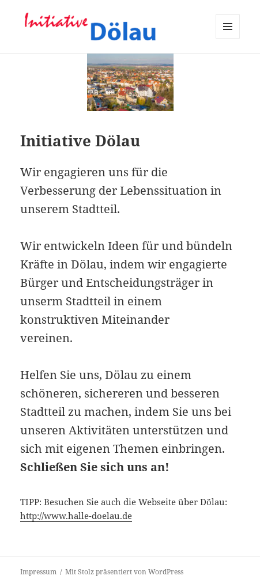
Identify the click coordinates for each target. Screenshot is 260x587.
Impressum (38, 572)
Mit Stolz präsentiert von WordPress (124, 572)
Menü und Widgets (228, 38)
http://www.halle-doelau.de (76, 515)
